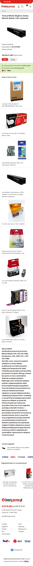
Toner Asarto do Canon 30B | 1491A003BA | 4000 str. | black (13, 134)
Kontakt (4, 529)
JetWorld (10, 44)
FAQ (3, 531)
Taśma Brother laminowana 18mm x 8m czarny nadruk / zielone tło (12, 164)
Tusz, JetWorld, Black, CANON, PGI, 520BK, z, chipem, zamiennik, (14, 341)
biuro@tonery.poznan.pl (8, 516)
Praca (19, 524)
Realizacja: (24, 561)
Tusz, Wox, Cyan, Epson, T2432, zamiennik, (13, 224)
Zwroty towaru (6, 534)
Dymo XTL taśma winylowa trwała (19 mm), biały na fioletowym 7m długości (13, 311)
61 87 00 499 (7, 2)
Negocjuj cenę (22, 529)
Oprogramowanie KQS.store (11, 561)
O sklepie (4, 524)
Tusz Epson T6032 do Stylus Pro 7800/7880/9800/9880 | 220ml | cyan (12, 105)
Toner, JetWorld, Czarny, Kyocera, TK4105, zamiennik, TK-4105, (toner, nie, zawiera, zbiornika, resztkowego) (13, 194)
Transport (21, 531)
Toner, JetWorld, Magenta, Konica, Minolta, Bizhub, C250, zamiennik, (18, 448)
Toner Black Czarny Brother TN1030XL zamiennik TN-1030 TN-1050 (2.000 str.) (10, 484)
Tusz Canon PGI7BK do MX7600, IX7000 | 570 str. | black (14, 282)
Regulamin (5, 526)
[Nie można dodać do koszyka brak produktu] (5, 59)
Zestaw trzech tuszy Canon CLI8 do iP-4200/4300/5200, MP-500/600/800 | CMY (13, 252)
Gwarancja (21, 526)
